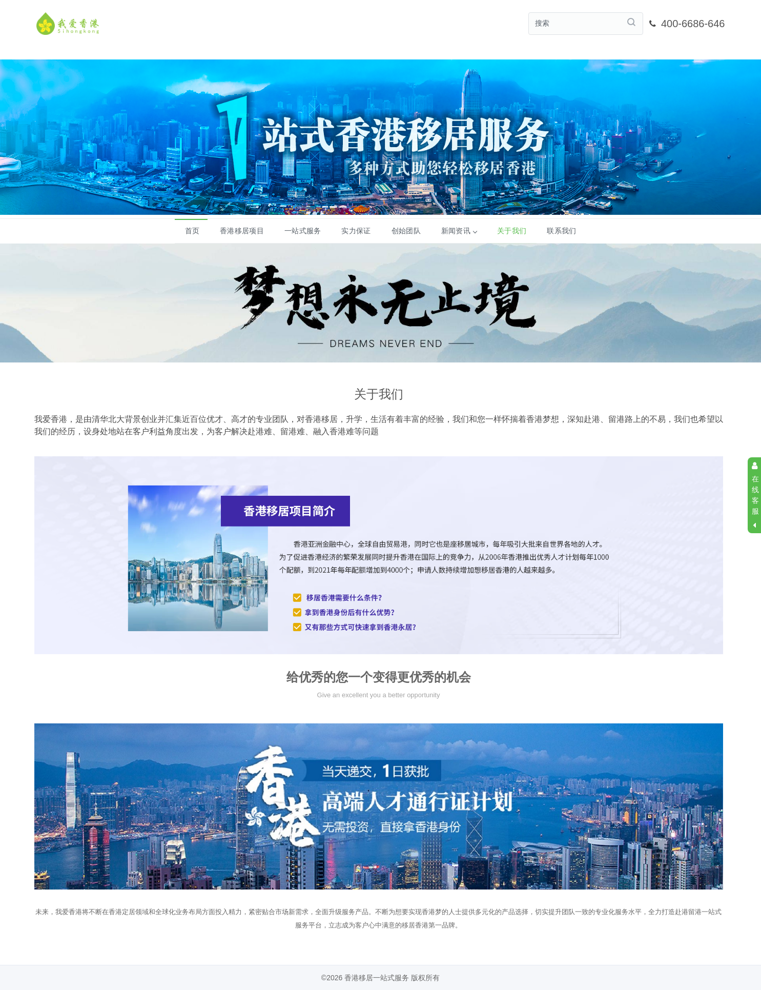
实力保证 (356, 230)
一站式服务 (302, 230)
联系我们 (561, 230)
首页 (192, 230)
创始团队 (406, 230)
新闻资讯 (459, 230)
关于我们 (511, 230)
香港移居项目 (242, 230)
